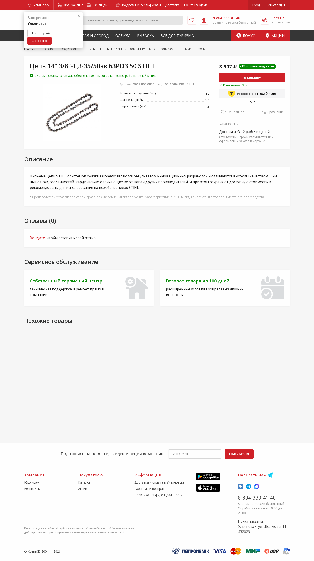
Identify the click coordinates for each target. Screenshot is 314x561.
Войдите (37, 237)
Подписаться (239, 454)
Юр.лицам (97, 5)
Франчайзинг (70, 5)
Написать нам (252, 475)
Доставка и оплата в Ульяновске (159, 482)
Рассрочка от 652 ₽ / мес (252, 94)
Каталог (84, 482)
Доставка (172, 5)
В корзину (252, 77)
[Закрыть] (79, 16)
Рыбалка (145, 35)
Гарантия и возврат (149, 488)
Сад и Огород (95, 35)
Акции (275, 35)
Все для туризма (177, 35)
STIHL (191, 84)
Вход (256, 5)
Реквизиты (32, 488)
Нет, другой (41, 33)
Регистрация (275, 5)
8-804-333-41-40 (257, 497)
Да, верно (39, 41)
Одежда (122, 35)
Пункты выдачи (195, 5)
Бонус (245, 35)
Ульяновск (38, 5)
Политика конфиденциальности (158, 495)
